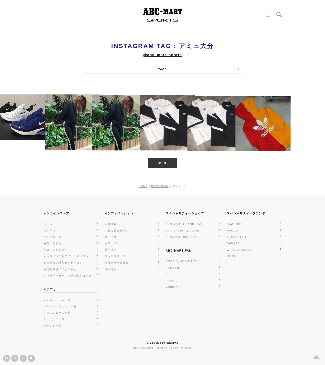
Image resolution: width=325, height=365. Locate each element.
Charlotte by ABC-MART (183, 230)
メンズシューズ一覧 (57, 299)
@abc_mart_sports (162, 55)
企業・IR (111, 243)
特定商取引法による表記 (59, 269)
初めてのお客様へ (55, 249)
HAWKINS (234, 224)
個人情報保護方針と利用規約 (63, 262)
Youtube (172, 287)
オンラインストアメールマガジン (66, 256)
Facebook (173, 267)
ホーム (47, 224)
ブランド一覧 (52, 325)
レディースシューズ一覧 (59, 306)
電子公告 (111, 249)
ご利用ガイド (52, 237)
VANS (231, 256)
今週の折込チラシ (117, 230)
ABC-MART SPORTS (181, 237)
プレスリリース (115, 256)
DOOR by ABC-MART (181, 261)
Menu (267, 13)
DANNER (233, 243)
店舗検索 (111, 224)
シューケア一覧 (54, 319)
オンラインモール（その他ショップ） (69, 275)
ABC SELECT (237, 237)
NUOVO (232, 230)
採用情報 (111, 269)
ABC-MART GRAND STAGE (186, 224)
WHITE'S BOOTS (239, 249)
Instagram (173, 280)
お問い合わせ (52, 243)
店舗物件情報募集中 (118, 262)
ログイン (49, 230)
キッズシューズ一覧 (57, 312)
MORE (163, 162)
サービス (111, 237)
